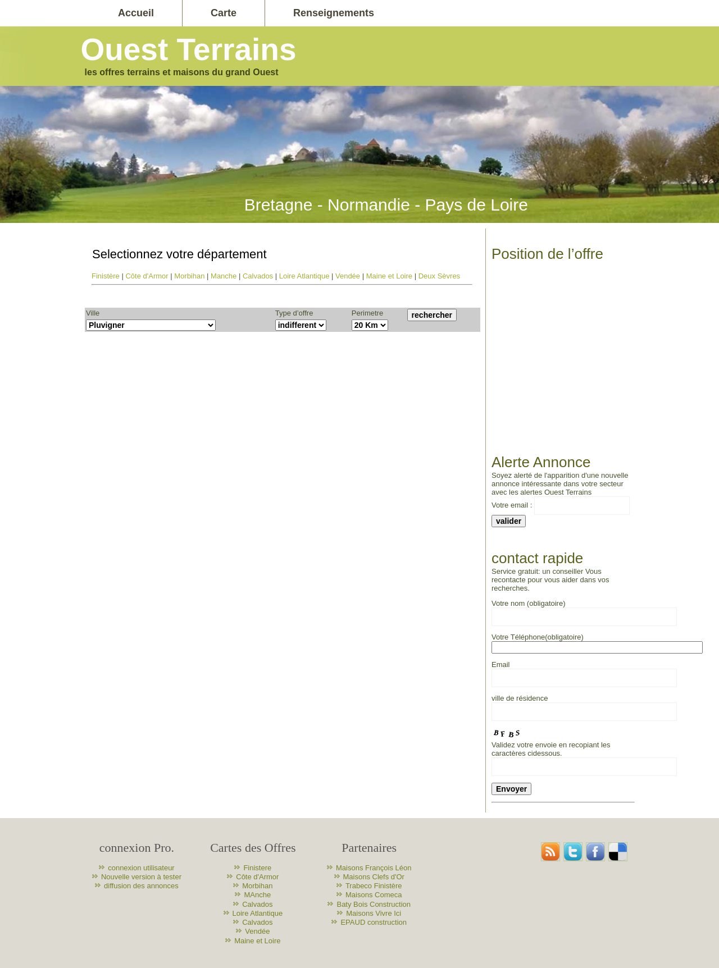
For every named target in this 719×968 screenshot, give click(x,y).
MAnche (257, 895)
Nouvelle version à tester (141, 877)
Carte (223, 13)
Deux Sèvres (439, 276)
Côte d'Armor (146, 276)
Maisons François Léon (373, 868)
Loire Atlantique (304, 276)
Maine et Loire (389, 276)
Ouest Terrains (188, 49)
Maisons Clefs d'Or (373, 877)
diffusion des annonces (141, 886)
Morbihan (189, 276)
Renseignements (333, 13)
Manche (223, 276)
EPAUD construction (373, 922)
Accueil (136, 13)
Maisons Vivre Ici (373, 913)
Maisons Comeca (373, 895)
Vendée (347, 276)
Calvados (258, 276)
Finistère (106, 276)
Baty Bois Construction (373, 904)
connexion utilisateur (141, 868)
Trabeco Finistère (373, 886)
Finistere (257, 868)
